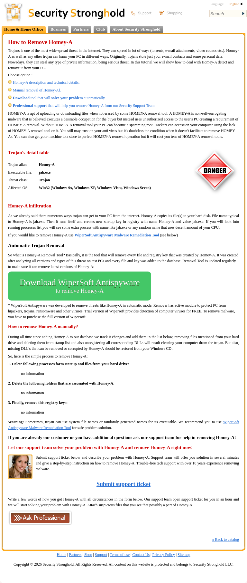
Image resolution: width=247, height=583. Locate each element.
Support (101, 554)
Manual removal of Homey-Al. (37, 90)
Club (100, 29)
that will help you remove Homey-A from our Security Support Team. (84, 105)
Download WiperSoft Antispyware (80, 286)
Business (58, 29)
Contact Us (141, 554)
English (236, 4)
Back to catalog (225, 539)
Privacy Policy (163, 554)
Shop (88, 554)
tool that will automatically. (59, 98)
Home (61, 554)
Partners (81, 29)
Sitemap (184, 554)
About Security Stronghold (136, 29)
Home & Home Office (23, 29)
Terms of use (120, 554)
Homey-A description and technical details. (46, 82)
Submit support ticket (123, 484)
